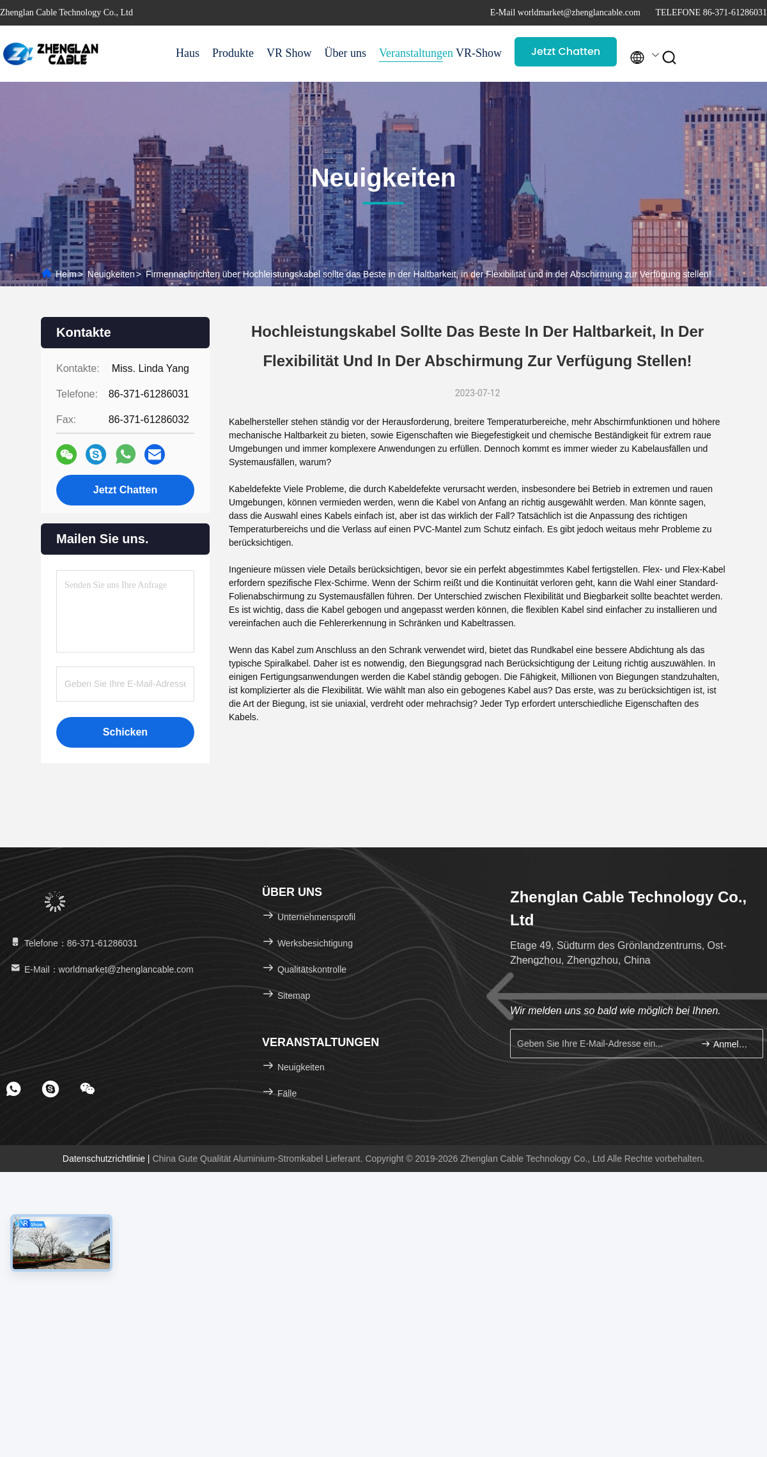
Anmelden (726, 1043)
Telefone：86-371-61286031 (73, 943)
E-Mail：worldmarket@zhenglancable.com (101, 969)
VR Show (289, 53)
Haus (187, 53)
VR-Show (479, 53)
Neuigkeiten (111, 274)
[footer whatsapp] (13, 1089)
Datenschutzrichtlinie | (108, 1158)
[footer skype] (50, 1089)
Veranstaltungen (411, 53)
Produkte (233, 53)
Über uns (346, 53)
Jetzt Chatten (565, 51)
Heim (66, 274)
